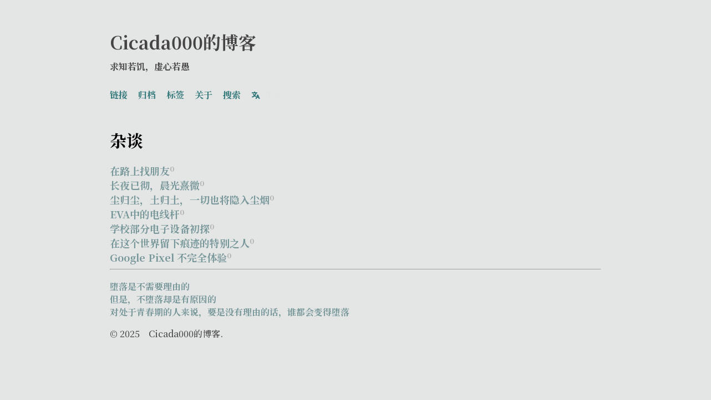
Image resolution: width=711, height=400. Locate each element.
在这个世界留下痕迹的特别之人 (182, 239)
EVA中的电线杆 (147, 210)
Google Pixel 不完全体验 (170, 254)
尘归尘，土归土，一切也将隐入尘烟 (192, 196)
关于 (203, 93)
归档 (147, 93)
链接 (119, 93)
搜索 (232, 93)
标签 (175, 93)
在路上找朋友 (142, 167)
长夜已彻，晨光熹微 (157, 181)
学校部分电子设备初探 (162, 225)
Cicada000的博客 (183, 41)
